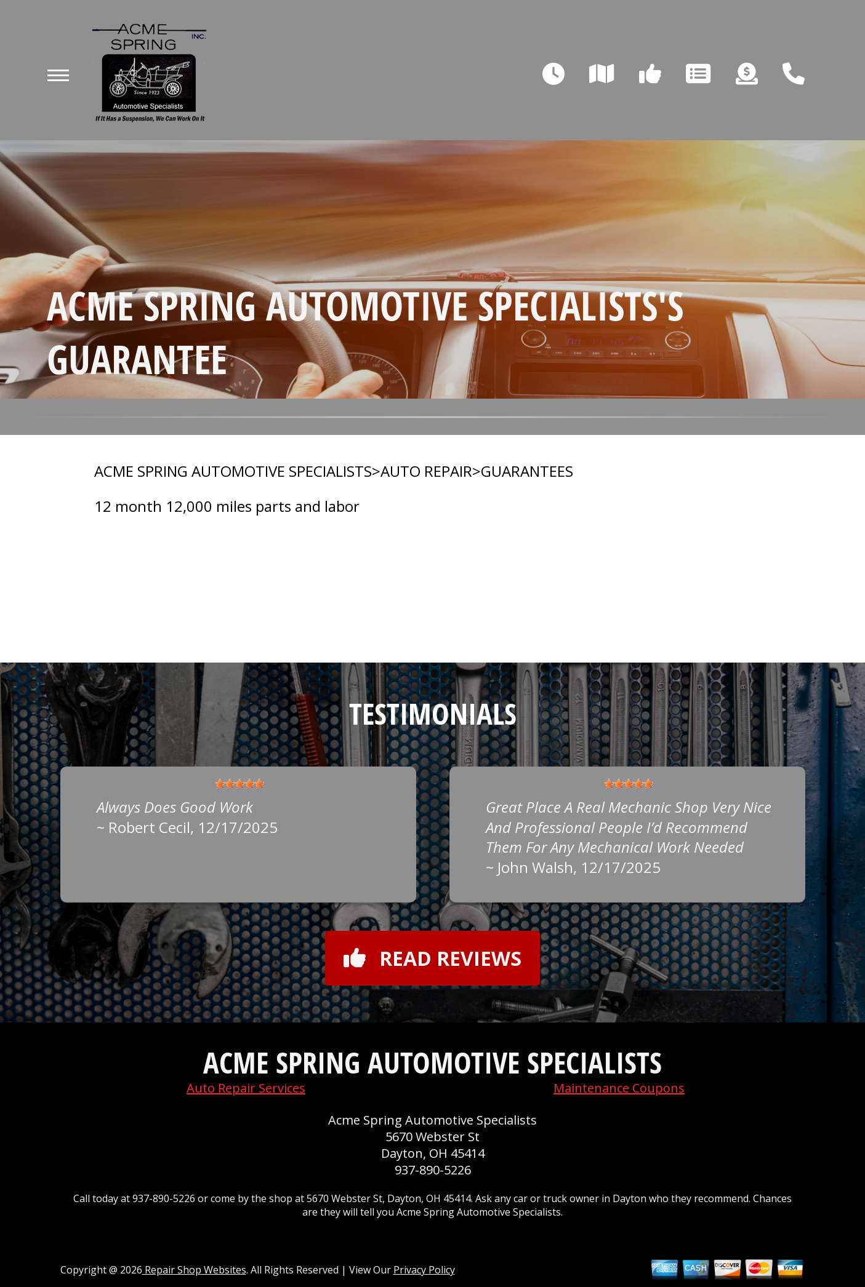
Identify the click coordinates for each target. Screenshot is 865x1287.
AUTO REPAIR (426, 471)
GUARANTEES (527, 471)
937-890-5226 (433, 1169)
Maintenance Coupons (619, 1088)
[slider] (239, 784)
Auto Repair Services (246, 1088)
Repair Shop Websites (194, 1270)
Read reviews (432, 958)
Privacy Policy (424, 1270)
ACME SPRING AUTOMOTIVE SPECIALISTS (233, 471)
